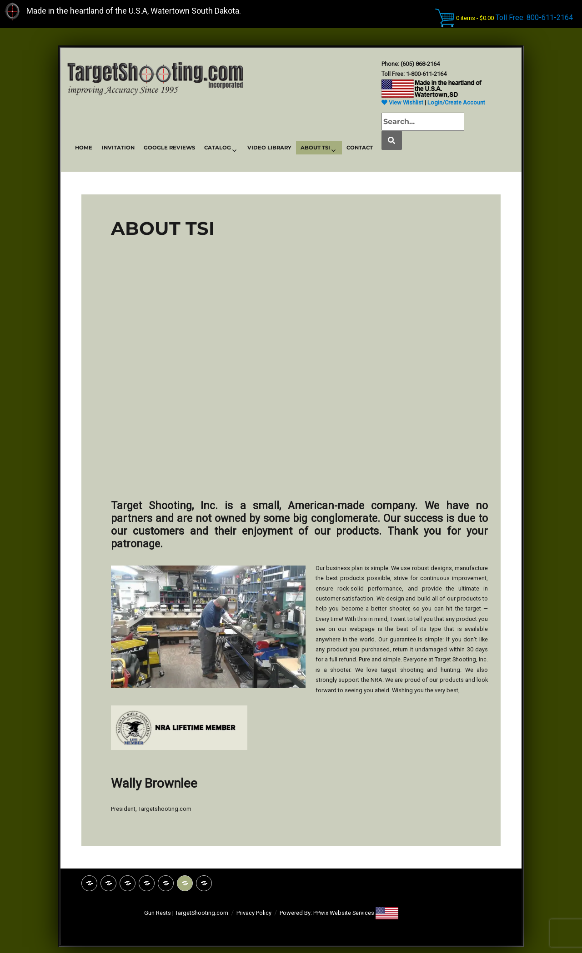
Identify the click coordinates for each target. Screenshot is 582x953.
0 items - (475, 17)
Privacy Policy (253, 912)
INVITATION (118, 147)
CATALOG (217, 147)
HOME (83, 147)
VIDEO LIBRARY (269, 147)
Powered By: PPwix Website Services (328, 912)
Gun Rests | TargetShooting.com (186, 912)
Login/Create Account (456, 102)
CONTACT (359, 147)
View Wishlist (402, 102)
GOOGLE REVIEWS (169, 147)
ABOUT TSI (315, 147)
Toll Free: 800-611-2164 (534, 17)
